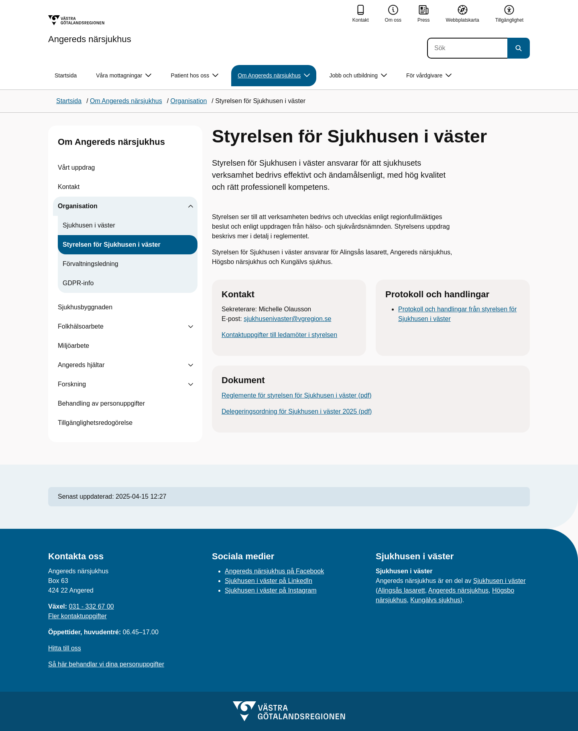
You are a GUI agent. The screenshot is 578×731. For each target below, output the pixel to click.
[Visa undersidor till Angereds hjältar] (190, 365)
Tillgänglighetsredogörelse (95, 422)
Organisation (78, 206)
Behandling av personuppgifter (101, 403)
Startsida (66, 75)
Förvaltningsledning (90, 263)
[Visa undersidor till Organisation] (190, 206)
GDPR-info (78, 283)
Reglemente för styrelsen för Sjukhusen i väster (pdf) (297, 395)
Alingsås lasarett (401, 590)
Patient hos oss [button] (194, 75)
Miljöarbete (73, 345)
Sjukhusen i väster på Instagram (271, 590)
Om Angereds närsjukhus (111, 142)
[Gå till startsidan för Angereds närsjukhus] (89, 29)
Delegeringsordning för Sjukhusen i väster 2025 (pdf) (297, 411)
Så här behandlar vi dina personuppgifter (106, 664)
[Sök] (467, 48)
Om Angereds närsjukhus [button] (274, 75)
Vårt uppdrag (76, 167)
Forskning (72, 384)
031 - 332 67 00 (91, 606)
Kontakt (68, 186)
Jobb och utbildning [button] (358, 75)
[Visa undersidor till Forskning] (190, 384)
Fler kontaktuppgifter (77, 616)
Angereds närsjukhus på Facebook (274, 571)
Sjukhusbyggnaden (85, 307)
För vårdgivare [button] (429, 75)
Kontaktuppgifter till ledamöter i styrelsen (279, 334)
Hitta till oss (64, 648)
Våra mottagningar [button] (123, 75)
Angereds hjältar (81, 364)
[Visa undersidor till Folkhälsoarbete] (190, 326)
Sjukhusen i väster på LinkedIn (268, 580)
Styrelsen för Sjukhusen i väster (112, 244)
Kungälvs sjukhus (435, 600)
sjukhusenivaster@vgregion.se (287, 318)
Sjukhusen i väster (89, 225)
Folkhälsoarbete (81, 326)
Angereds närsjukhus (458, 590)
